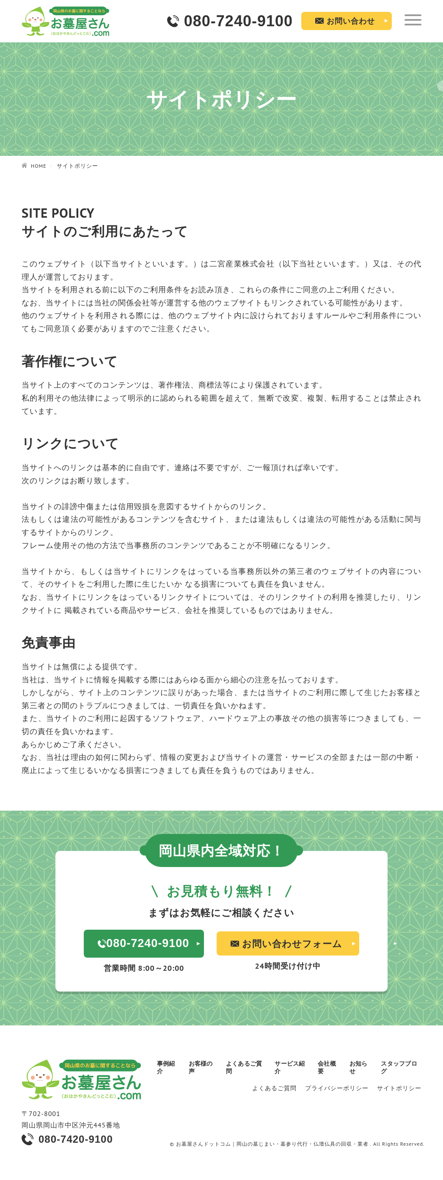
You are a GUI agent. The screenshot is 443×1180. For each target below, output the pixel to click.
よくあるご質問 (274, 1087)
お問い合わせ (351, 21)
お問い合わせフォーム (294, 942)
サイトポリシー (399, 1087)
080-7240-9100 (238, 21)
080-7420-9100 (76, 1137)
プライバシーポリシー (337, 1087)
